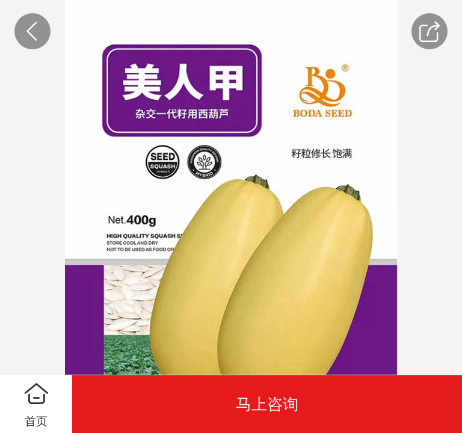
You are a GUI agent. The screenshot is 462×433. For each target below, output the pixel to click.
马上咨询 (267, 404)
